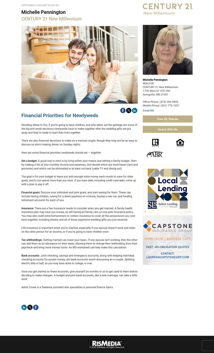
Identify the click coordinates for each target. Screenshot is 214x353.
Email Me (148, 110)
